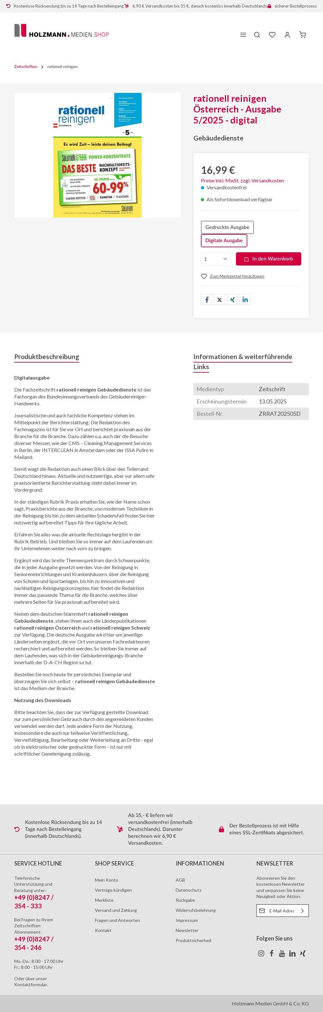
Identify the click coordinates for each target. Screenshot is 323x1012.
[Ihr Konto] (287, 34)
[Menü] (243, 34)
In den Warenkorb (268, 258)
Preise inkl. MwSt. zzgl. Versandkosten (242, 180)
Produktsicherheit (194, 940)
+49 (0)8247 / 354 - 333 (34, 902)
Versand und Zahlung (116, 910)
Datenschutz (188, 890)
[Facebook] (272, 955)
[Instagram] (262, 955)
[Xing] (302, 955)
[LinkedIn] (293, 955)
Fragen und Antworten (117, 920)
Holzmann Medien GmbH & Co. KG (270, 1003)
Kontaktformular (30, 984)
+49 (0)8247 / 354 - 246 (34, 943)
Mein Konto (106, 880)
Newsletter (187, 930)
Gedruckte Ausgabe (227, 227)
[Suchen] (257, 34)
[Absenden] (303, 910)
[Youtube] (282, 955)
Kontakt (103, 930)
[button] (206, 299)
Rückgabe (185, 900)
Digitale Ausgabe (224, 240)
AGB (180, 880)
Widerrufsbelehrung (196, 910)
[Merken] (232, 276)
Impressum (187, 920)
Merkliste (104, 900)
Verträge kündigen (113, 890)
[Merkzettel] (272, 34)
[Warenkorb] (302, 34)
